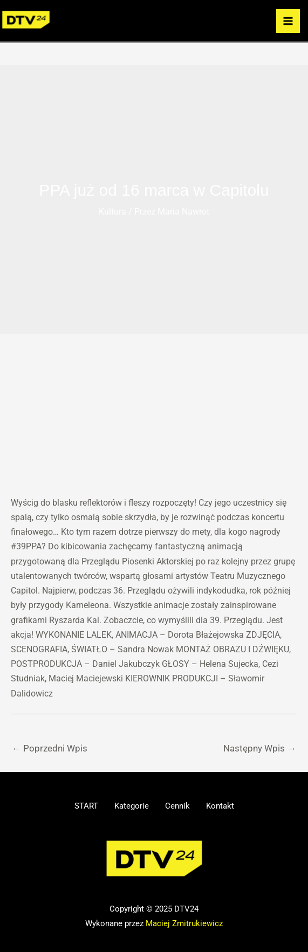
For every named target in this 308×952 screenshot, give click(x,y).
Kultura (112, 211)
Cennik (180, 806)
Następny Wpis (259, 748)
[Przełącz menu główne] (288, 21)
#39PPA (26, 546)
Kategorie (129, 806)
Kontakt (228, 806)
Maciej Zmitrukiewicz (184, 922)
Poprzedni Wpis (49, 748)
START (78, 806)
